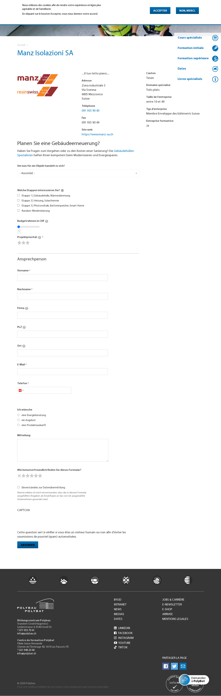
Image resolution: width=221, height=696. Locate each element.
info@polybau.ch (26, 633)
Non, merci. (187, 10)
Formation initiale (191, 48)
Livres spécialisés (190, 79)
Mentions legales (175, 619)
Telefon (22, 383)
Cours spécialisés (190, 37)
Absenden (28, 545)
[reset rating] (19, 476)
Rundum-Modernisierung (36, 211)
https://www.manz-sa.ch (97, 134)
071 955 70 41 (27, 630)
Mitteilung (23, 435)
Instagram (124, 638)
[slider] (23, 243)
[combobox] (21, 390)
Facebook (123, 633)
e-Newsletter (172, 604)
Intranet (120, 604)
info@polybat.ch (26, 653)
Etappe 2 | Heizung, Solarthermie (40, 200)
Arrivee (167, 614)
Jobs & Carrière (173, 599)
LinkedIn (122, 628)
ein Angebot (29, 420)
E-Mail (21, 364)
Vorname (23, 270)
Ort (21, 346)
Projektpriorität (29, 237)
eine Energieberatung (34, 415)
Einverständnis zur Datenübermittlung (43, 487)
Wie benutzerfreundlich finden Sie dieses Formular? (49, 470)
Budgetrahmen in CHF (32, 221)
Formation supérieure (193, 58)
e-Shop (167, 609)
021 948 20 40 (27, 650)
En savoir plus (31, 18)
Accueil (21, 45)
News (118, 609)
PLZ (21, 327)
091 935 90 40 (90, 110)
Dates (182, 68)
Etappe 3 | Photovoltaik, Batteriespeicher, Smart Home (53, 205)
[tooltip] (62, 190)
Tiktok (120, 648)
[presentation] (43, 521)
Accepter (160, 10)
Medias (119, 614)
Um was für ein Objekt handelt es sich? (41, 166)
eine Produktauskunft (34, 425)
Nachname (24, 289)
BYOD (117, 599)
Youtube (122, 643)
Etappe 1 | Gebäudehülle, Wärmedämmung (46, 195)
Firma (22, 308)
